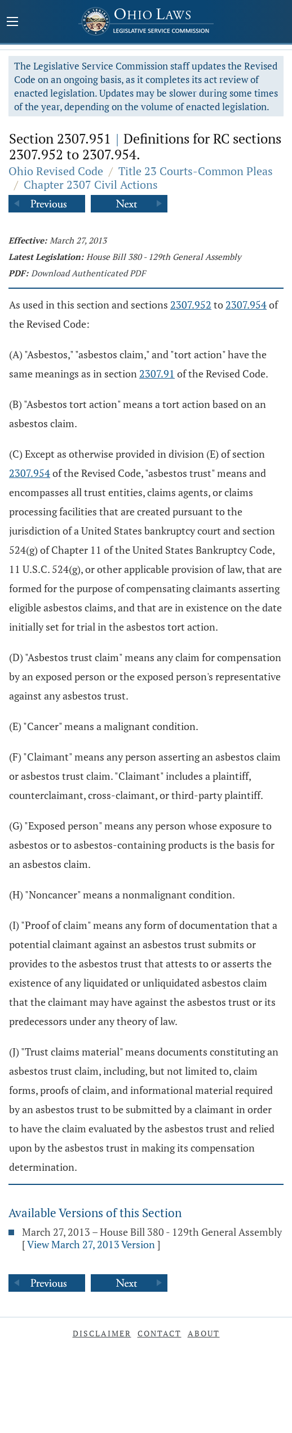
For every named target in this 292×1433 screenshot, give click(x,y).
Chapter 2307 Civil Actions (91, 184)
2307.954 (246, 304)
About (204, 1333)
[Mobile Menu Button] (12, 22)
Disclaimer (102, 1333)
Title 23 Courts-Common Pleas (195, 171)
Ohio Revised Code (55, 171)
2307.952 (190, 304)
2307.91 (157, 373)
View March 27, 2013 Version (91, 1244)
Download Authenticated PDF (88, 273)
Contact (160, 1333)
